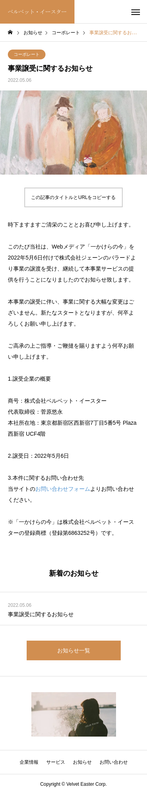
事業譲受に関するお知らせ (41, 614)
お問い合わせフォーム (62, 489)
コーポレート (27, 54)
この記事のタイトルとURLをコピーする (73, 197)
